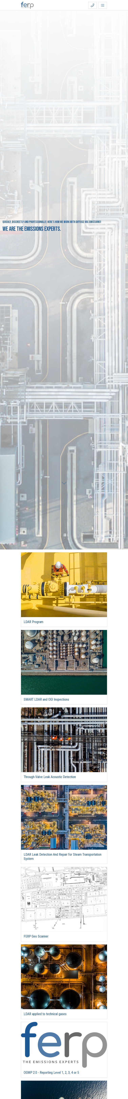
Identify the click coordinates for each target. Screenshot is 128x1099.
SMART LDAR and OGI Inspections (46, 699)
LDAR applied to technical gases (45, 1014)
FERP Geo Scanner (36, 936)
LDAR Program (33, 622)
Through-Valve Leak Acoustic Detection (50, 777)
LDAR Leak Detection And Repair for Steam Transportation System (62, 856)
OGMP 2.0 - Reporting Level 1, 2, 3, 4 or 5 (51, 1072)
